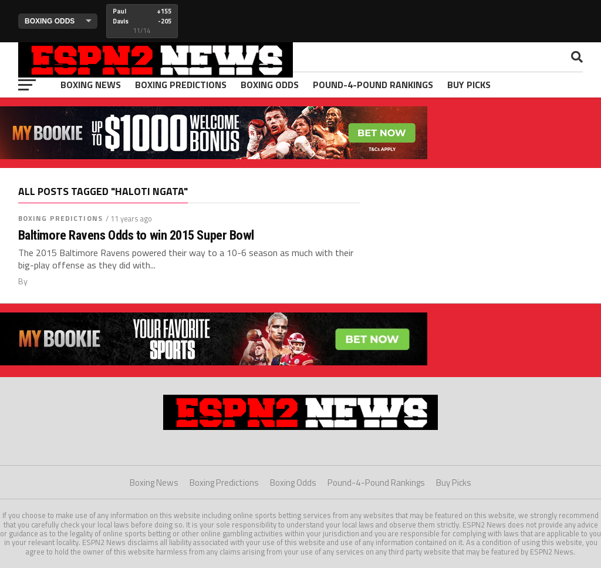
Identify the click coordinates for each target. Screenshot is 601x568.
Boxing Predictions (181, 85)
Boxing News (90, 85)
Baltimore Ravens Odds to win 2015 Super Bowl (136, 235)
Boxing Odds (270, 85)
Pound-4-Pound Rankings (373, 85)
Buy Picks (469, 85)
